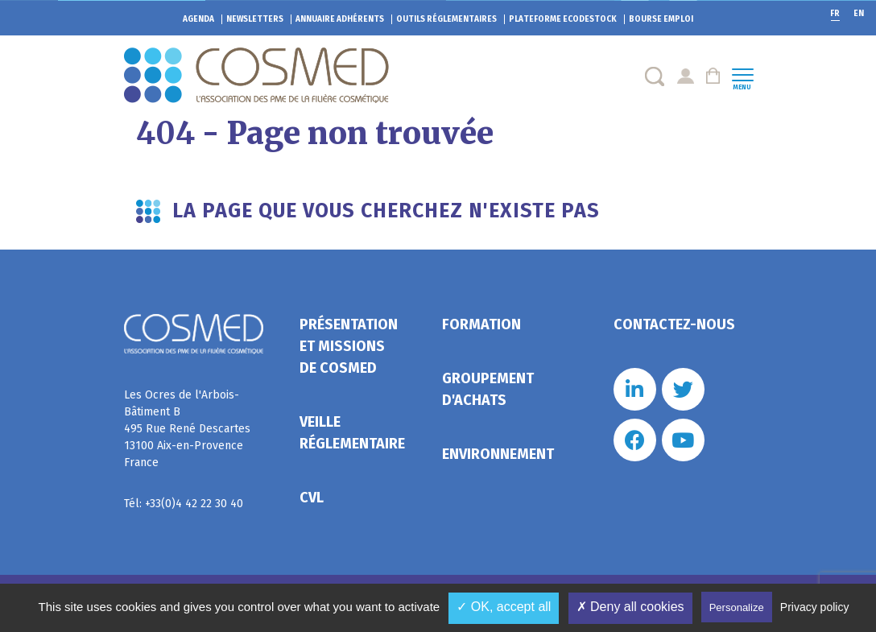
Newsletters (254, 19)
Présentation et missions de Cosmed (349, 346)
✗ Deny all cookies (630, 606)
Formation (481, 324)
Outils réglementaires (446, 19)
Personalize (736, 607)
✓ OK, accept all (504, 606)
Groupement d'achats (488, 389)
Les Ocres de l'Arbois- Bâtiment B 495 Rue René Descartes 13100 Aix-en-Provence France (187, 428)
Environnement (498, 454)
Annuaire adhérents (339, 19)
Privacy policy (814, 607)
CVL (312, 497)
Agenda (198, 19)
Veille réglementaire (352, 432)
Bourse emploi (661, 19)
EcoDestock (563, 19)
